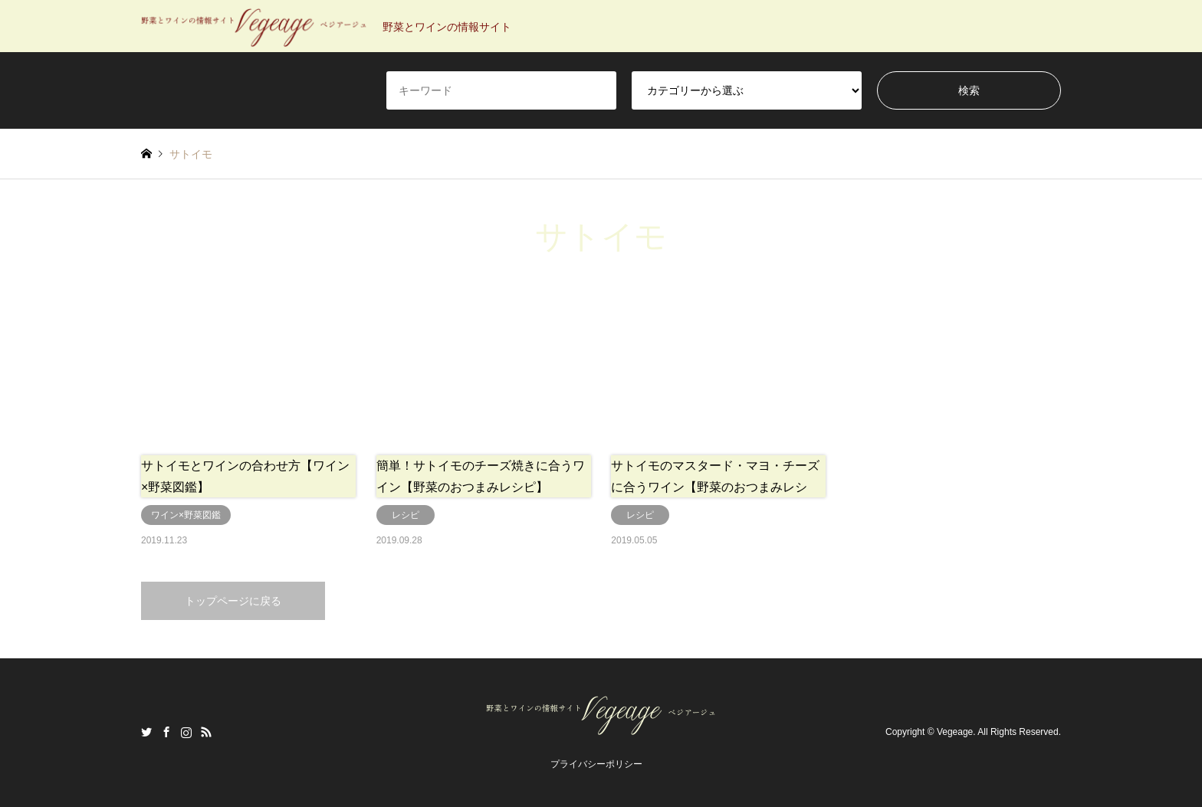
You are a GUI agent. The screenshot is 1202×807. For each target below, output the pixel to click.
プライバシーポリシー (596, 764)
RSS (206, 732)
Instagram (186, 732)
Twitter (146, 732)
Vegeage (955, 732)
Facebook (166, 732)
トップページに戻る (233, 601)
